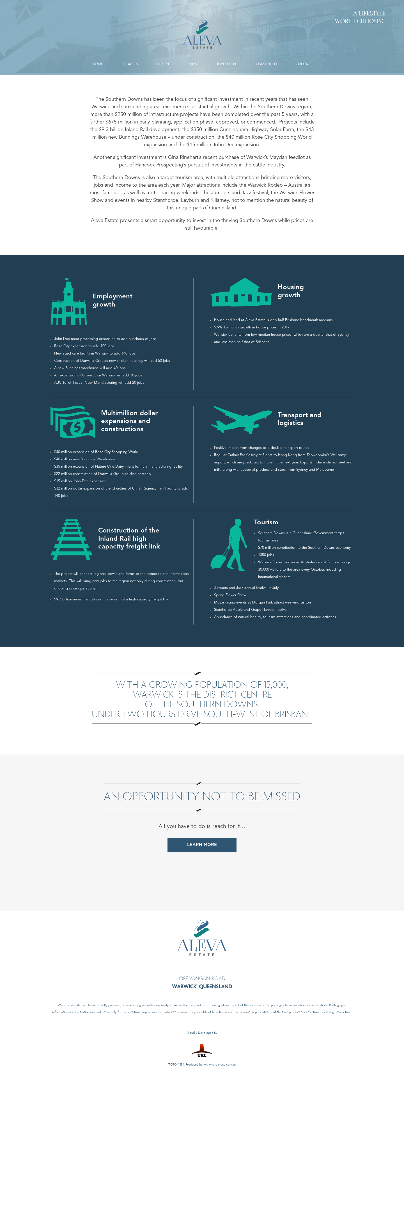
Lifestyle (163, 55)
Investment (227, 55)
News (194, 55)
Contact (304, 55)
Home (97, 55)
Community (267, 55)
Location (129, 55)
